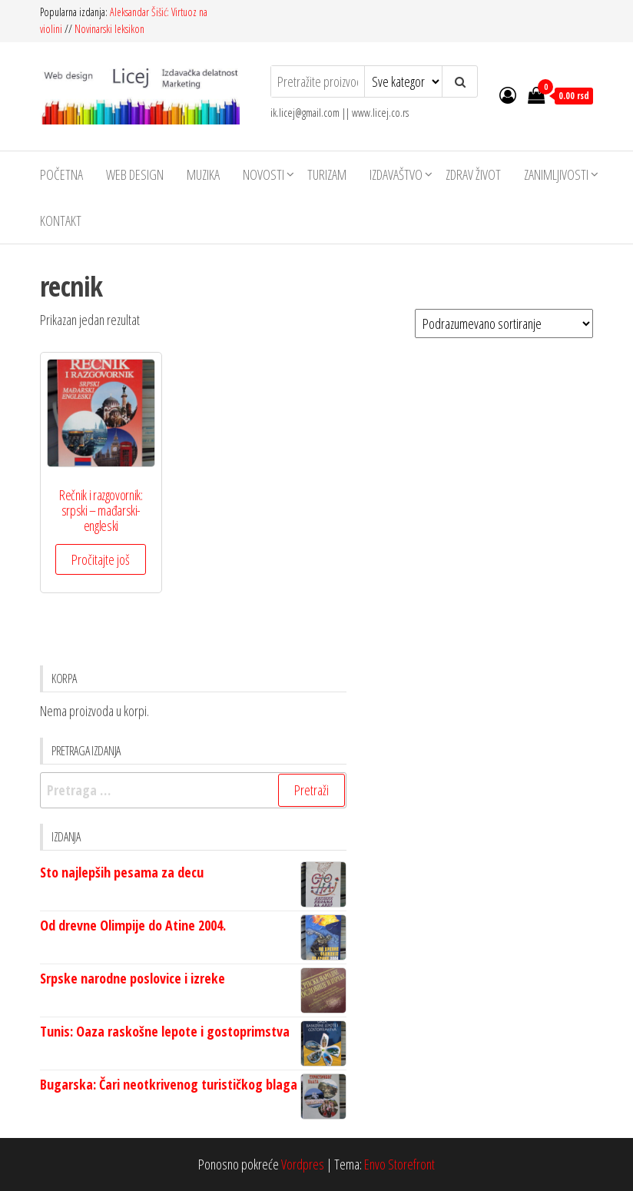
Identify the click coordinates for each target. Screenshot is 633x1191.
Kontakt (60, 220)
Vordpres (302, 1164)
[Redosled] (504, 323)
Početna (61, 174)
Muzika (203, 174)
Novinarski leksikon (109, 29)
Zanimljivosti (556, 174)
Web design (135, 174)
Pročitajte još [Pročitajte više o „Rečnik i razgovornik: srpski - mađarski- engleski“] (100, 559)
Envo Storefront (399, 1164)
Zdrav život (473, 174)
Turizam (326, 174)
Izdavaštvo (396, 174)
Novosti (263, 174)
